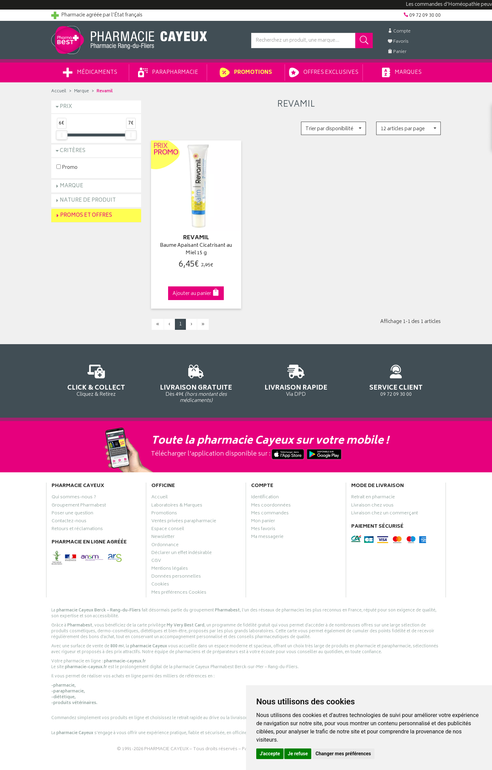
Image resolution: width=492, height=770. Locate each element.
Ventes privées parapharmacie (183, 521)
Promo (67, 167)
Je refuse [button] (298, 753)
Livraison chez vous (372, 506)
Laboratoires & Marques (176, 506)
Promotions (246, 72)
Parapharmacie (168, 72)
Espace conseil (167, 529)
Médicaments (90, 72)
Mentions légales (169, 569)
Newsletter (163, 537)
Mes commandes (270, 514)
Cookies (160, 585)
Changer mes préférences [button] (343, 753)
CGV (156, 561)
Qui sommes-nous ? (74, 498)
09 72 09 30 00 (396, 379)
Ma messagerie (267, 537)
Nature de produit (88, 200)
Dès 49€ (196, 382)
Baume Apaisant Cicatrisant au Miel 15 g (196, 249)
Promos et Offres (86, 215)
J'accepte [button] (270, 753)
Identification (265, 498)
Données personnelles (176, 577)
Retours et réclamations (77, 529)
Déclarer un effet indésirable (181, 553)
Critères (72, 151)
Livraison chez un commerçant (384, 514)
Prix (66, 106)
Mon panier (263, 521)
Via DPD (296, 379)
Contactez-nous (69, 521)
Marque (81, 91)
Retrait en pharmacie (373, 498)
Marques (402, 72)
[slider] (61, 135)
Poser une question (72, 514)
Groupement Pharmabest (79, 506)
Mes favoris (263, 529)
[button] (333, 128)
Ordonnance (165, 545)
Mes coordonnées (271, 506)
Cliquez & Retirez (96, 379)
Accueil (58, 91)
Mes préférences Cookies (178, 593)
